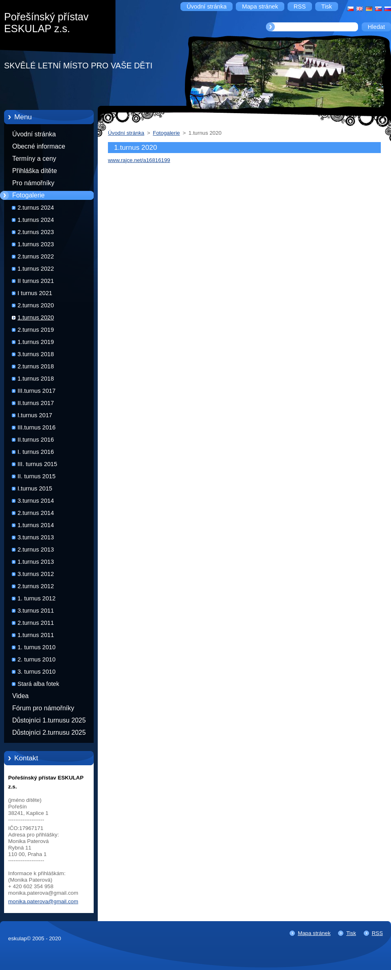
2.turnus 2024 (36, 207)
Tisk (351, 933)
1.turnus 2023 (36, 244)
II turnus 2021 (36, 281)
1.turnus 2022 (36, 268)
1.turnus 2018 (36, 378)
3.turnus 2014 (36, 500)
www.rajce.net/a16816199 (139, 160)
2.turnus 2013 (36, 549)
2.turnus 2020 (36, 305)
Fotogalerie (28, 195)
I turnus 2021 (35, 293)
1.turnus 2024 (36, 220)
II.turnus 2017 (36, 403)
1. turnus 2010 (36, 647)
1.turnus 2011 (36, 635)
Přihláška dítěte (34, 170)
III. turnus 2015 (37, 464)
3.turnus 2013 (36, 537)
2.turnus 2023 (36, 232)
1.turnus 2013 (36, 561)
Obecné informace (38, 146)
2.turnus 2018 (36, 366)
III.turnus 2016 (36, 427)
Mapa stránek (314, 933)
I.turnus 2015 (35, 488)
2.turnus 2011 (36, 623)
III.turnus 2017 (36, 391)
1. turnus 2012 (36, 598)
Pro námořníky (33, 183)
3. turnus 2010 (36, 671)
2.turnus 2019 (36, 329)
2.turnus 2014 (36, 513)
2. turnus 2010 (36, 659)
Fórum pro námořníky (43, 708)
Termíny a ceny (34, 158)
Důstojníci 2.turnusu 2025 (49, 732)
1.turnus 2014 (36, 525)
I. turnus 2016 (36, 452)
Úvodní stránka (34, 134)
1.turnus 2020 (36, 317)
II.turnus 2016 (36, 439)
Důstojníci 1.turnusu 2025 (49, 720)
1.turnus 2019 (36, 342)
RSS (377, 933)
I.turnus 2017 (35, 415)
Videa (20, 695)
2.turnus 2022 (36, 256)
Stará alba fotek (38, 684)
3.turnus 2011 (36, 610)
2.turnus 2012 (36, 586)
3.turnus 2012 (36, 574)
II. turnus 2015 (36, 476)
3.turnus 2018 (36, 354)
